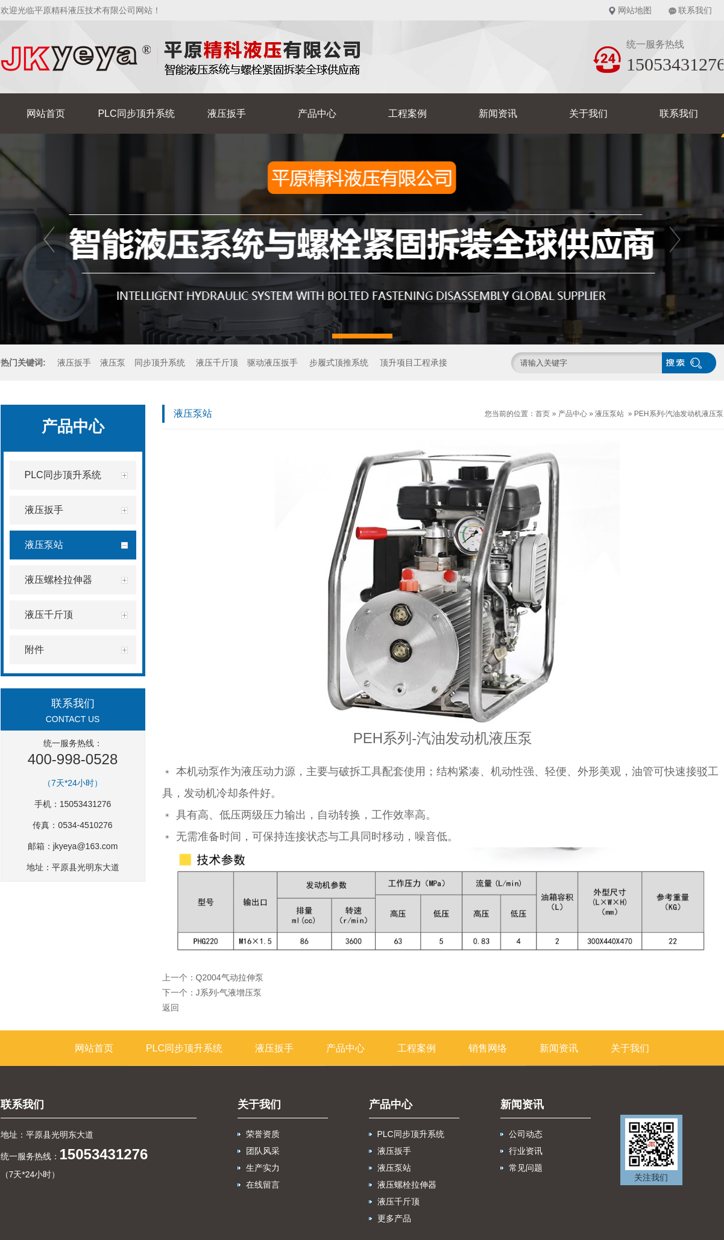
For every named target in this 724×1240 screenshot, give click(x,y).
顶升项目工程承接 (413, 362)
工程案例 (407, 113)
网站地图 (635, 10)
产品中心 (317, 113)
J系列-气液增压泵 (229, 992)
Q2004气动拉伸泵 (229, 977)
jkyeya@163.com (85, 846)
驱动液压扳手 (272, 362)
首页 (542, 414)
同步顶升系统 (159, 362)
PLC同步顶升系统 (136, 113)
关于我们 (588, 113)
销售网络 (487, 1048)
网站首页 (46, 113)
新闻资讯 (498, 113)
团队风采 (263, 1151)
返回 (170, 1007)
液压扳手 (226, 113)
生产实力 (263, 1168)
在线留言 (263, 1184)
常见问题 (526, 1168)
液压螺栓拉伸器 (406, 1184)
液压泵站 (609, 414)
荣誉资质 (263, 1134)
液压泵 (112, 362)
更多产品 (394, 1218)
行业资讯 (526, 1151)
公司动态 (526, 1134)
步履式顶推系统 (338, 362)
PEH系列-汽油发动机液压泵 (679, 414)
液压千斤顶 (217, 362)
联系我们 (695, 10)
